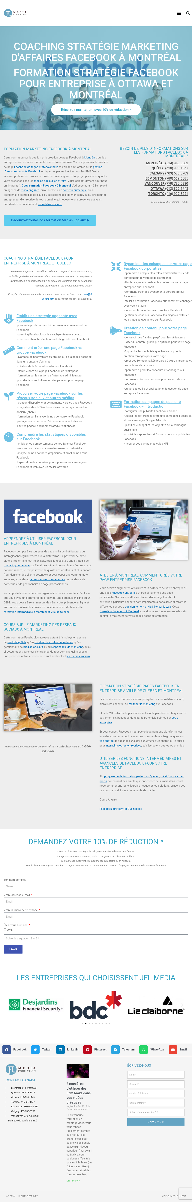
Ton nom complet (15, 879)
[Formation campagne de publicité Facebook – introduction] (116, 404)
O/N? (10, 930)
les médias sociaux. (50, 204)
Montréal (89, 157)
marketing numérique (17, 565)
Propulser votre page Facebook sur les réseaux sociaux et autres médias (49, 395)
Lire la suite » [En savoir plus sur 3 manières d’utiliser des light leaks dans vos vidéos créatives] (73, 1180)
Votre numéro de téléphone (21, 910)
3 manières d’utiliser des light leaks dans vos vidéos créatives (79, 1093)
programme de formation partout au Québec (131, 776)
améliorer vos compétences (47, 579)
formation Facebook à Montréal (119, 611)
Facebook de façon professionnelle (36, 167)
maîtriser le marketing (142, 704)
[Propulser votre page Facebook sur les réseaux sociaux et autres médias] (9, 396)
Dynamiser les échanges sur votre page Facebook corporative (158, 266)
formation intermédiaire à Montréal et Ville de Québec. (37, 612)
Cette (47, 185)
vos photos (107, 741)
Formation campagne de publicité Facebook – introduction (152, 404)
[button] (179, 13)
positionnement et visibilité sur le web (148, 606)
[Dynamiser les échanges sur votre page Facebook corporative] (116, 266)
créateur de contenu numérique (53, 642)
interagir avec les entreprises (123, 745)
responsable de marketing (67, 647)
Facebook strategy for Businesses (121, 808)
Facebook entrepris (124, 592)
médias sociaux (33, 647)
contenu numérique (75, 190)
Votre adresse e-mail (17, 895)
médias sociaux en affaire (50, 181)
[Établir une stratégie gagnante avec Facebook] (9, 319)
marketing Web (30, 190)
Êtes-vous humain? (16, 925)
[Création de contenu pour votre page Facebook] (116, 331)
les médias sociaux (78, 656)
